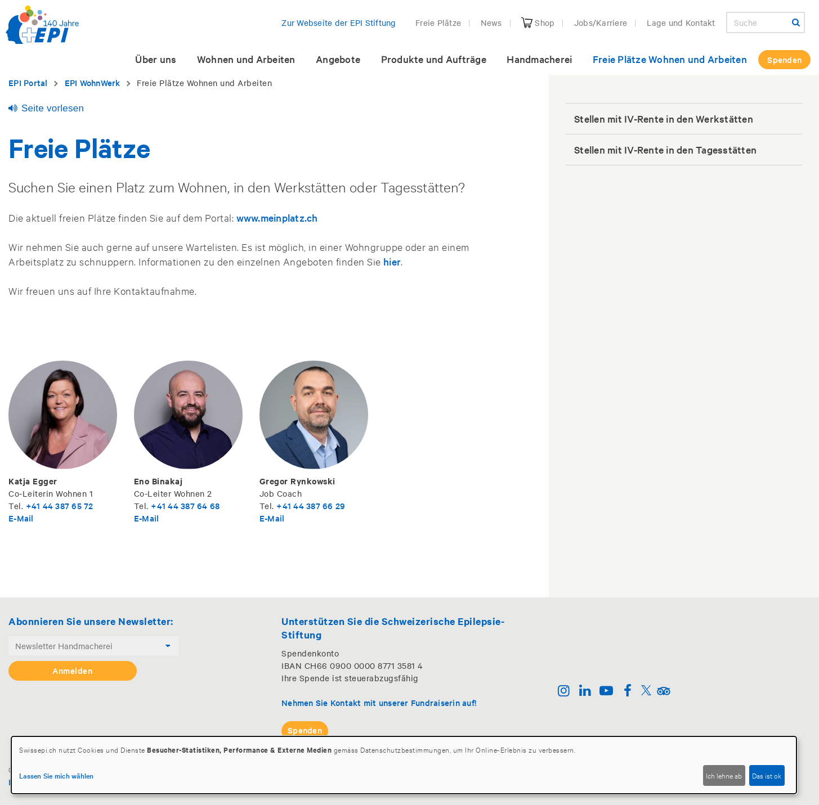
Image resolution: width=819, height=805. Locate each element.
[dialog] (403, 765)
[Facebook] (627, 692)
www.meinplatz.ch (277, 217)
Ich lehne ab (724, 775)
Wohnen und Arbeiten (246, 58)
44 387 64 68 (194, 505)
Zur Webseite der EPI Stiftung (338, 22)
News (491, 22)
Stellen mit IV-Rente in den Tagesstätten (665, 149)
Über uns (155, 58)
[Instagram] (563, 692)
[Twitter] (646, 692)
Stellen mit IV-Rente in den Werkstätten (663, 118)
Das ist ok (766, 775)
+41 (34, 505)
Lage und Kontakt (681, 22)
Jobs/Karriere (600, 22)
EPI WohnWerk (92, 82)
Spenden (784, 59)
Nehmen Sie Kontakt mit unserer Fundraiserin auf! (378, 702)
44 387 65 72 (68, 505)
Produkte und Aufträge (433, 58)
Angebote (338, 58)
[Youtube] (606, 692)
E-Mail (21, 518)
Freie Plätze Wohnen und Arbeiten (670, 58)
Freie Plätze (438, 22)
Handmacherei (539, 58)
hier (392, 261)
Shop (537, 22)
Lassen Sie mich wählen (56, 775)
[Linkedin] (585, 692)
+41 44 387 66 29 (310, 505)
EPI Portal (28, 82)
